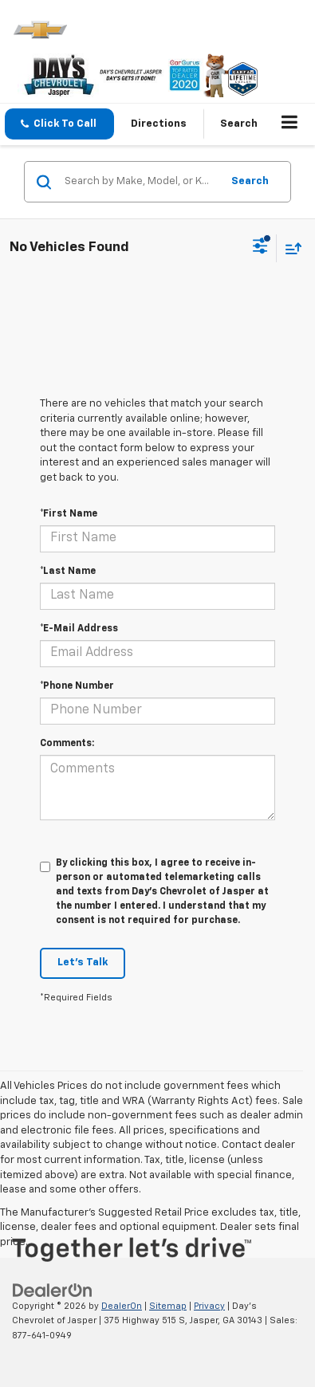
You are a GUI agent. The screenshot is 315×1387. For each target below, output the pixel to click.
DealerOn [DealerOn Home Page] (121, 1306)
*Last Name (68, 571)
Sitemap (168, 1306)
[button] (59, 123)
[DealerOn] (52, 1290)
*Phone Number (77, 686)
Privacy (209, 1306)
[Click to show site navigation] (290, 124)
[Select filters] (260, 248)
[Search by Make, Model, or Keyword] (140, 182)
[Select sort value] (289, 248)
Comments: (67, 744)
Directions (159, 124)
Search (250, 181)
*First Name (68, 514)
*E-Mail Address (79, 629)
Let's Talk (82, 962)
